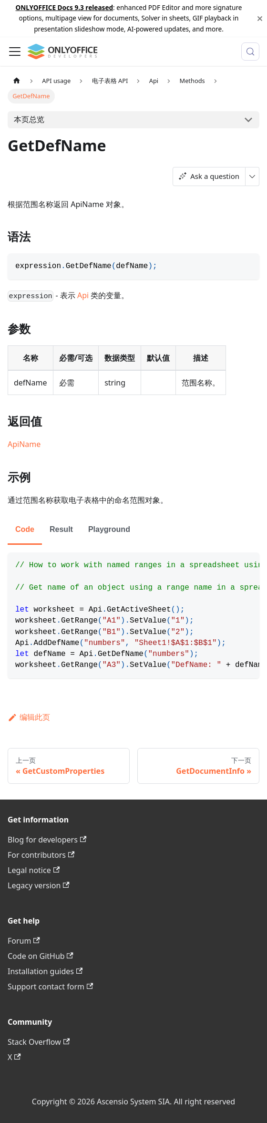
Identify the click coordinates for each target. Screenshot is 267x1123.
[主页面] (17, 80)
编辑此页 (29, 717)
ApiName (24, 444)
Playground (109, 529)
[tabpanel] (133, 615)
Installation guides (45, 971)
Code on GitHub (40, 956)
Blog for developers (47, 839)
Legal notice (34, 870)
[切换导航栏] (15, 51)
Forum (24, 941)
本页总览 (29, 119)
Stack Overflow (39, 1042)
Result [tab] (61, 529)
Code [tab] (24, 529)
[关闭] (260, 18)
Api (83, 295)
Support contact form (50, 986)
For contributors (41, 855)
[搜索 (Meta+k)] (250, 51)
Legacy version (39, 885)
